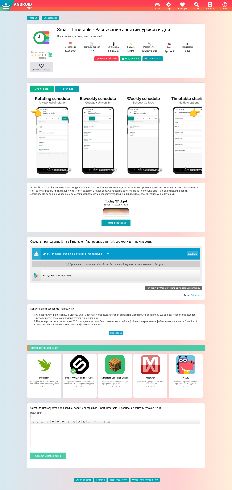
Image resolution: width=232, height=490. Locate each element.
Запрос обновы (106, 58)
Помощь (225, 7)
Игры (157, 7)
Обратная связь (83, 484)
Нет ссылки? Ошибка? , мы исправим (173, 288)
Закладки (182, 7)
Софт (168, 7)
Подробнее (116, 333)
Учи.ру (186, 377)
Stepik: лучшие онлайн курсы (79, 377)
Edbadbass (196, 295)
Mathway (150, 377)
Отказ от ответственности (145, 484)
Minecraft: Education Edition (115, 377)
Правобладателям (118, 484)
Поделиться (152, 58)
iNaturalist (44, 377)
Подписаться (130, 58)
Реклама (100, 484)
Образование (50, 18)
